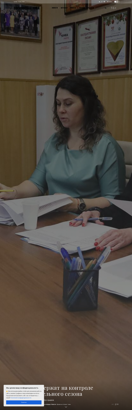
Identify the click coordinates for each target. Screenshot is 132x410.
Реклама (82, 8)
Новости (55, 8)
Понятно (24, 402)
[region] (24, 395)
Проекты (73, 8)
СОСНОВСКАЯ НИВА (27, 8)
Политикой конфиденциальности (20, 398)
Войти (109, 1)
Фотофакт (64, 8)
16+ (114, 8)
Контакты (90, 8)
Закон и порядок (46, 404)
